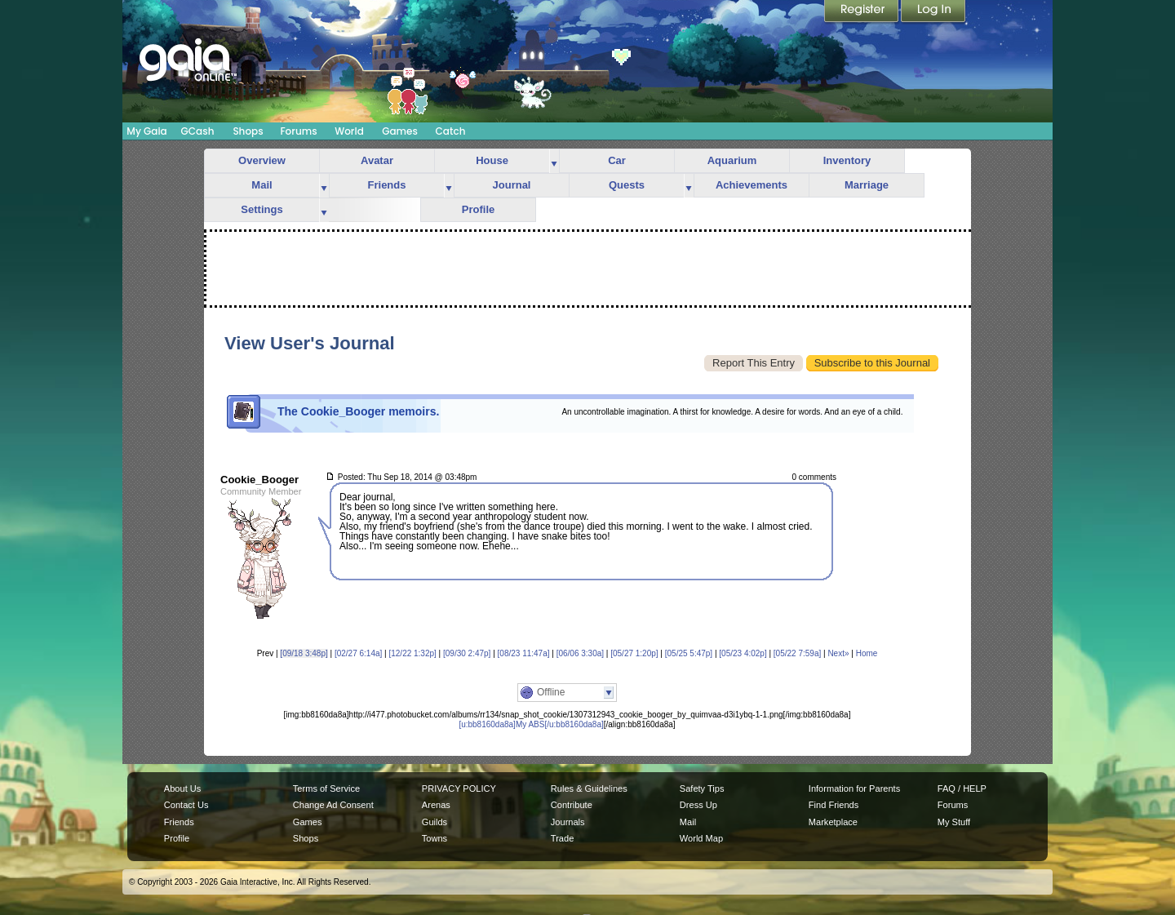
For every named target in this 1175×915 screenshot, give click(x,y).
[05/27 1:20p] (634, 653)
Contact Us (186, 805)
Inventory (847, 160)
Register (862, 12)
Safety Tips (702, 788)
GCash (198, 131)
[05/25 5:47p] (688, 653)
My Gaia (146, 131)
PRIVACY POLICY (459, 788)
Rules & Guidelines (589, 788)
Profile (478, 209)
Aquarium (732, 160)
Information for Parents (854, 788)
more (554, 161)
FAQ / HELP (962, 788)
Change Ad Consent (333, 805)
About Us (182, 788)
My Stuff (954, 822)
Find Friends (833, 805)
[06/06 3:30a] (580, 653)
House (492, 160)
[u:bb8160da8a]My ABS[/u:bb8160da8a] (531, 724)
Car (617, 160)
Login (933, 12)
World (349, 131)
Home (867, 653)
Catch (451, 131)
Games (400, 131)
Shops (248, 131)
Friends (387, 185)
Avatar (377, 160)
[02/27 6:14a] (358, 653)
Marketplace (833, 822)
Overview (262, 160)
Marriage (867, 185)
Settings (261, 209)
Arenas (436, 805)
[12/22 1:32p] (412, 653)
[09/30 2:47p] (466, 653)
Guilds (434, 822)
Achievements (751, 185)
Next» (838, 653)
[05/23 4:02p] (742, 653)
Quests (627, 185)
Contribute (571, 805)
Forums (298, 131)
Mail (261, 185)
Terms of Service (326, 788)
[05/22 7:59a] (797, 653)
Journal (512, 185)
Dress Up (698, 805)
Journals (568, 822)
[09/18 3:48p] (303, 653)
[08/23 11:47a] (524, 653)
